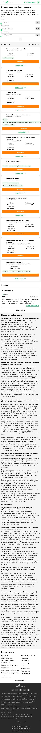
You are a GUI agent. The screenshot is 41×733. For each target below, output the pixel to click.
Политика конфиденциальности (20, 728)
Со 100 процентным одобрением (8, 661)
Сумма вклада (5, 25)
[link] (12, 690)
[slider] (20, 24)
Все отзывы (20, 310)
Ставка (3, 19)
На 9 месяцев (25, 674)
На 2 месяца (25, 661)
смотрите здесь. (27, 702)
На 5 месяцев (25, 668)
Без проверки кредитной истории (9, 674)
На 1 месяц (24, 658)
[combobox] (33, 44)
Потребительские (7, 658)
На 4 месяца (25, 666)
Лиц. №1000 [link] (16, 163)
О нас (20, 724)
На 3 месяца (25, 663)
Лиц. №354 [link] (18, 116)
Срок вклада (5, 32)
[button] (2, 2)
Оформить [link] (20, 61)
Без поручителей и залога (10, 670)
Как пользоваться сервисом (20, 730)
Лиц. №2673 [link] (14, 199)
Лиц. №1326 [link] (17, 50)
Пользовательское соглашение (20, 726)
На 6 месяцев (25, 671)
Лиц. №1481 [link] (16, 180)
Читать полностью (32, 305)
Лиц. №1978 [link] (28, 222)
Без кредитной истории (9, 665)
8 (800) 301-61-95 (6, 712)
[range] (20, 22)
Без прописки (6, 677)
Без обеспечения (7, 668)
